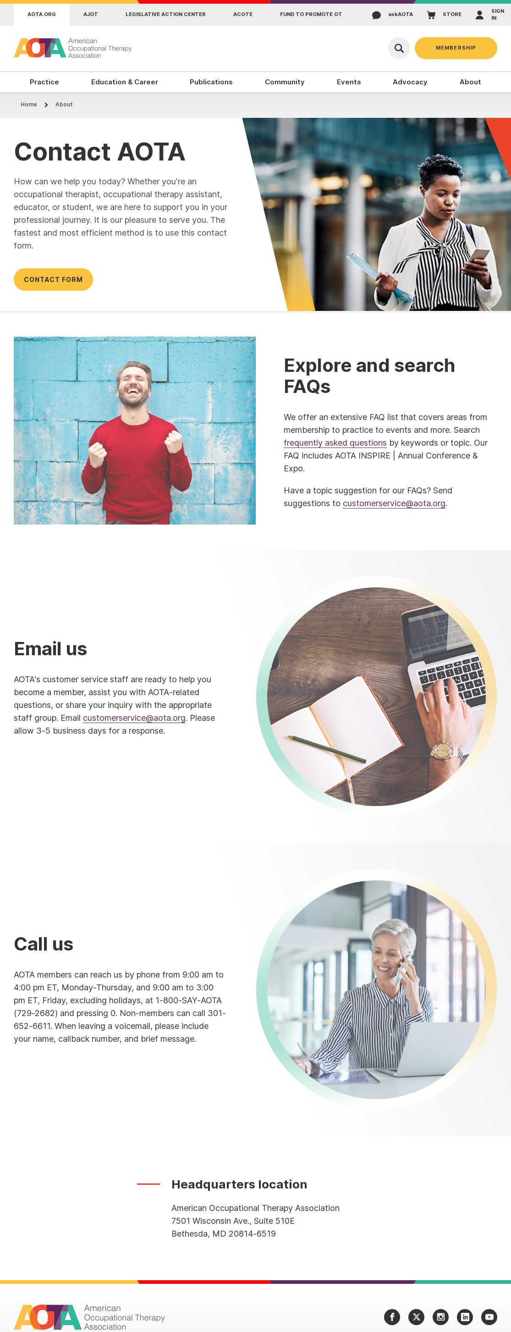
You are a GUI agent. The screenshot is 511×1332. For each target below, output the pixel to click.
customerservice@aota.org (394, 503)
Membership (456, 47)
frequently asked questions (335, 443)
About (64, 104)
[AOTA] (73, 48)
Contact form (53, 279)
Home (29, 104)
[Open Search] (399, 48)
